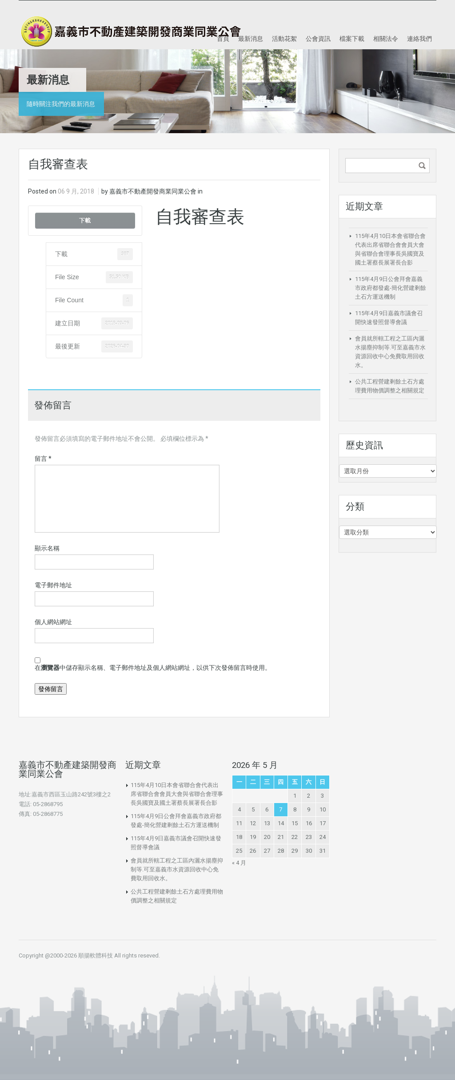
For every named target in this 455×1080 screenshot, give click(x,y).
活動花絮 (284, 38)
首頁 (223, 38)
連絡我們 (419, 38)
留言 (43, 458)
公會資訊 (318, 38)
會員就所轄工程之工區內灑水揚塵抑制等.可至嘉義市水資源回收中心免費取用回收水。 (177, 869)
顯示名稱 (47, 548)
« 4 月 (239, 862)
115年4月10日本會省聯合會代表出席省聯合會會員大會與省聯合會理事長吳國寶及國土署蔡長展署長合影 (177, 794)
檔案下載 (351, 38)
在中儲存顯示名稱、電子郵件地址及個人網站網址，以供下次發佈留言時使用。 (153, 667)
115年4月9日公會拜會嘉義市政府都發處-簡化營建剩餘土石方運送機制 (390, 288)
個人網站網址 (53, 621)
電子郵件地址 (53, 585)
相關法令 (385, 38)
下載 (85, 220)
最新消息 (250, 38)
